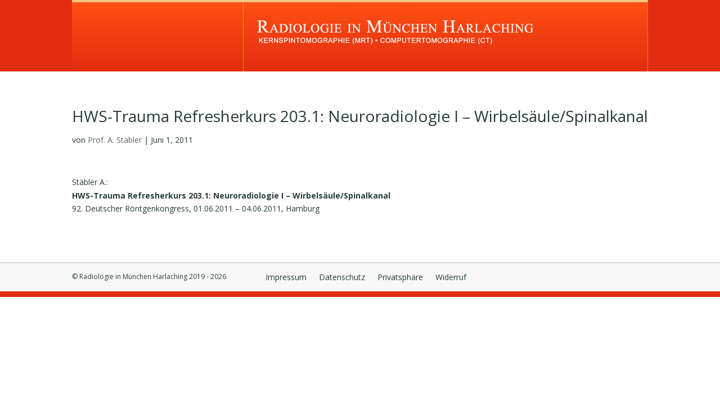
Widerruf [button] (450, 277)
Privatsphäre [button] (400, 277)
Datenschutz (342, 277)
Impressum (286, 277)
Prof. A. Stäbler (115, 139)
